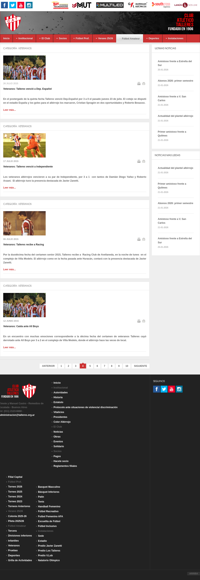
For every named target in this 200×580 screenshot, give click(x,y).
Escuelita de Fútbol (49, 521)
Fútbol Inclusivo (47, 526)
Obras (57, 436)
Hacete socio (61, 461)
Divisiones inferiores (20, 535)
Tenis (41, 501)
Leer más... (9, 110)
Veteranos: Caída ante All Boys (21, 326)
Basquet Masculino (49, 486)
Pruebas (13, 550)
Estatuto (58, 402)
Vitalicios (59, 412)
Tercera (12, 530)
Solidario (59, 446)
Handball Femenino (49, 506)
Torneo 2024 (15, 496)
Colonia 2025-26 (17, 516)
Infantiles (13, 540)
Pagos (57, 456)
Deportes (14, 555)
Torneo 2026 (15, 486)
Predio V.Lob (45, 555)
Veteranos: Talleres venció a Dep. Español (27, 88)
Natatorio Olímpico (49, 560)
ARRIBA (193, 573)
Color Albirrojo (62, 421)
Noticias (58, 431)
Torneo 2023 (15, 501)
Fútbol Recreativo (48, 511)
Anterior (48, 366)
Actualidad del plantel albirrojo (175, 116)
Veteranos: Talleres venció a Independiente (28, 166)
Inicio (57, 382)
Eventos (58, 441)
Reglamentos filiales (65, 466)
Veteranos (25, 48)
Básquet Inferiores (48, 492)
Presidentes (60, 417)
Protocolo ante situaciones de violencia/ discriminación (86, 407)
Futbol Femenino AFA (50, 516)
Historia (58, 397)
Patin (41, 496)
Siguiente (140, 366)
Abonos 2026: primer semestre (175, 80)
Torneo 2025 (15, 491)
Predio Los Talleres (49, 550)
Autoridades (61, 392)
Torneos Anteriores (19, 506)
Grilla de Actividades (20, 560)
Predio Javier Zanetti (50, 545)
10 (126, 366)
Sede (41, 535)
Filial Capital (15, 477)
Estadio (42, 541)
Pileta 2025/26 (16, 521)
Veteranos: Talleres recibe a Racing (23, 244)
